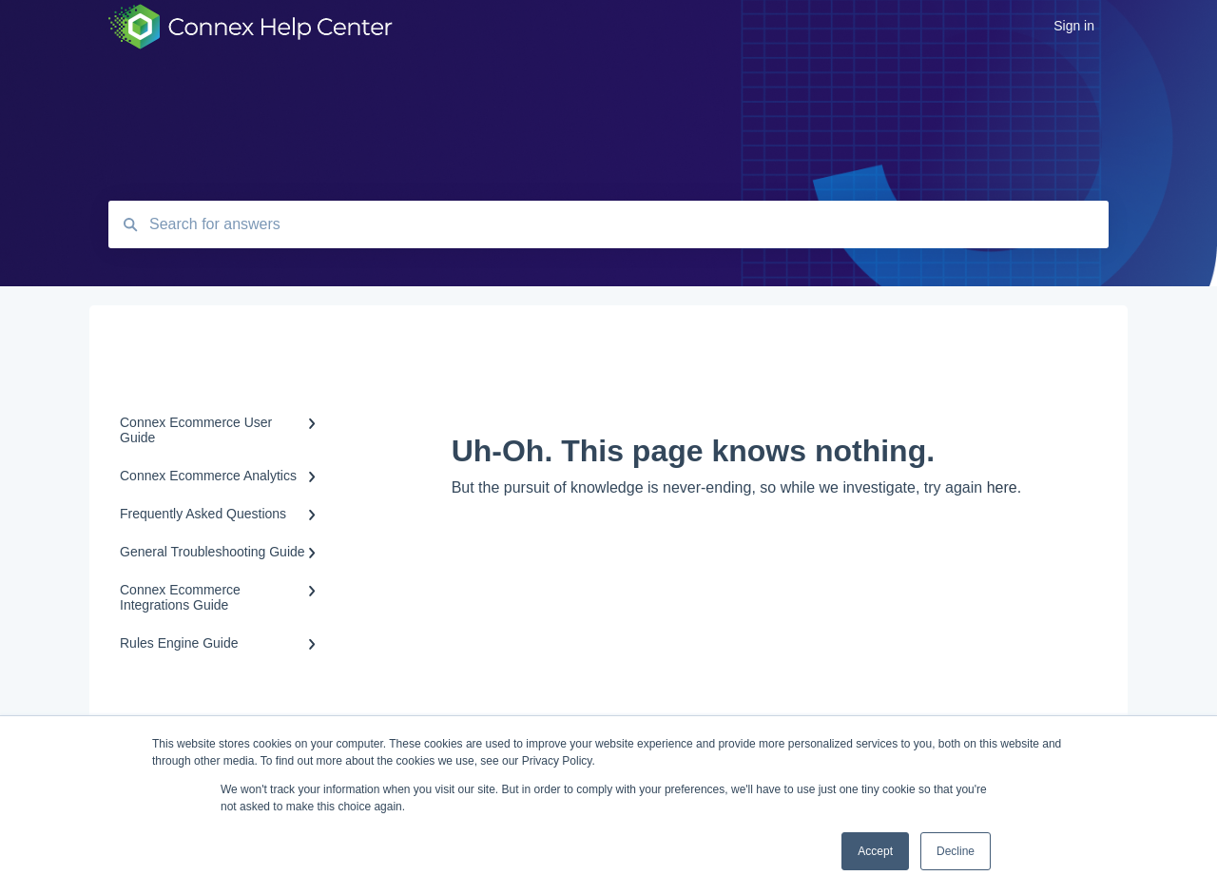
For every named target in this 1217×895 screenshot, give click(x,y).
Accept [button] (875, 851)
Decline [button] (956, 851)
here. (1004, 487)
